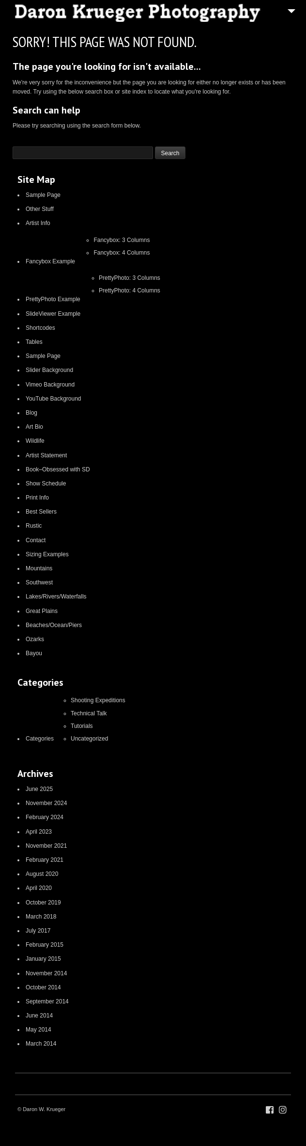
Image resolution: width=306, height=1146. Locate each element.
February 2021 (44, 859)
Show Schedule (46, 483)
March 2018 (41, 916)
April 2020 (39, 888)
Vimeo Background (50, 384)
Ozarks (35, 639)
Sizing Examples (47, 554)
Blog (31, 412)
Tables (34, 342)
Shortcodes (40, 327)
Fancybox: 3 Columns (121, 240)
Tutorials (82, 726)
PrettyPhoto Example (53, 299)
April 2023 (39, 831)
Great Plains (42, 611)
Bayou (34, 653)
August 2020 (42, 874)
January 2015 (43, 958)
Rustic (34, 525)
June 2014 (39, 1015)
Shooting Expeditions (98, 700)
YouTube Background (53, 398)
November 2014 (46, 973)
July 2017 (38, 930)
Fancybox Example (50, 261)
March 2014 (41, 1043)
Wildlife (35, 440)
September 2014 (47, 1001)
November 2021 (46, 845)
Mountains (39, 568)
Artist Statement (46, 455)
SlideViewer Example (53, 313)
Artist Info (38, 223)
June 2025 (39, 789)
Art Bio (34, 426)
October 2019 (43, 902)
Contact (36, 540)
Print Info (37, 497)
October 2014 (43, 987)
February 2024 (44, 817)
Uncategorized (89, 738)
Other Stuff (40, 209)
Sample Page (43, 195)
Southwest (39, 582)
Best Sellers (41, 511)
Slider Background (49, 370)
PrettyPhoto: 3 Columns (129, 277)
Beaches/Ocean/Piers (54, 625)
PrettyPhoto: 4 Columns (129, 290)
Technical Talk (89, 713)
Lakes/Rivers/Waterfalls (56, 596)
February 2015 (44, 944)
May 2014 (38, 1029)
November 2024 (46, 803)
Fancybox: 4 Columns (121, 252)
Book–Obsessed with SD (58, 469)
